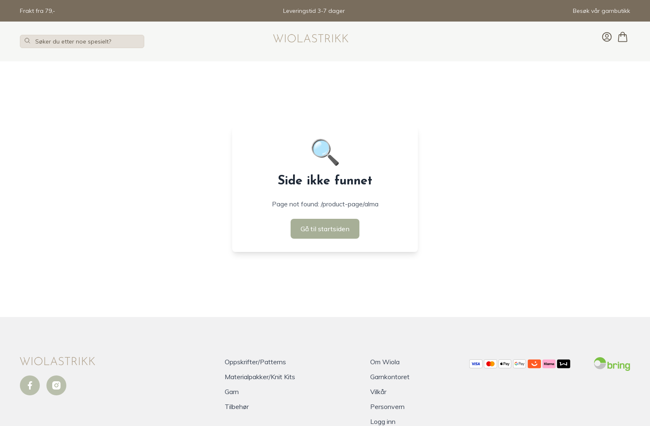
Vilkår (378, 391)
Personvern (387, 406)
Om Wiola (385, 362)
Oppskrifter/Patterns (255, 362)
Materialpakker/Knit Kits (260, 377)
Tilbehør (237, 406)
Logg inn (382, 421)
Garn (232, 391)
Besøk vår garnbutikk (601, 11)
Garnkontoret (390, 377)
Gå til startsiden (325, 229)
